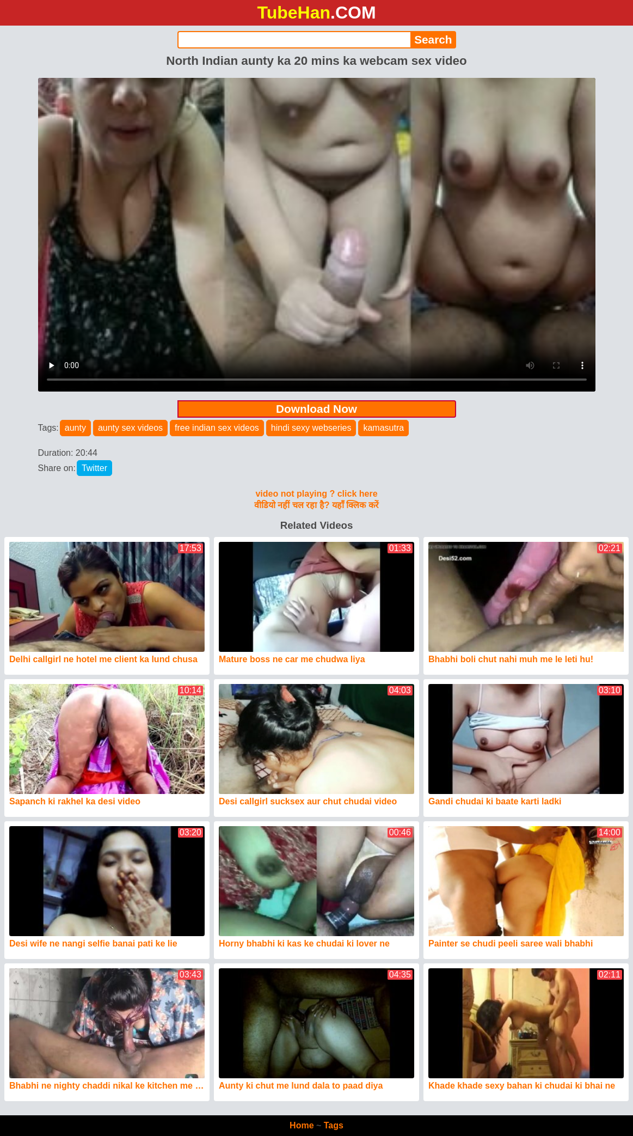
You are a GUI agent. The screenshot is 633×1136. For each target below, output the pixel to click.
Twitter (94, 468)
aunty (75, 427)
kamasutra (383, 427)
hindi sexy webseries (311, 427)
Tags (333, 1125)
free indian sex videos (217, 427)
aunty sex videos (130, 427)
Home (302, 1125)
